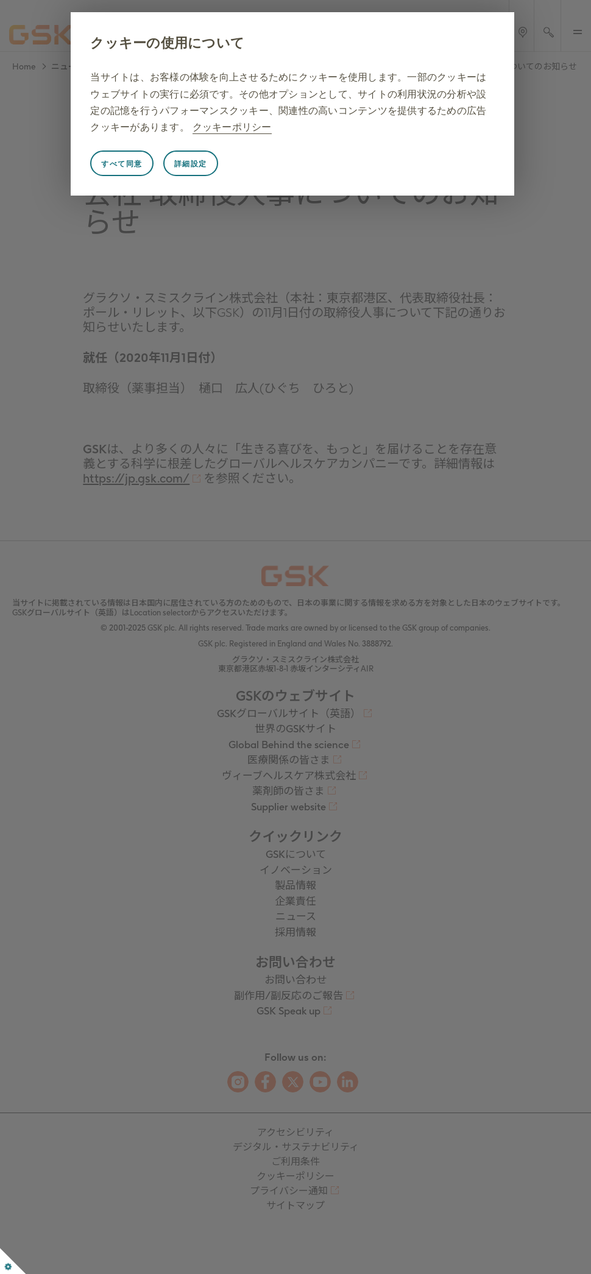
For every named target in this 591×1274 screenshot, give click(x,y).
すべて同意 (122, 164)
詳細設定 (190, 164)
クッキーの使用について (167, 43)
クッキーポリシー (232, 127)
